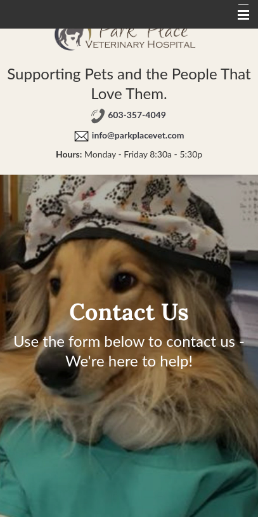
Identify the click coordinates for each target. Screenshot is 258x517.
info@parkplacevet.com (138, 135)
